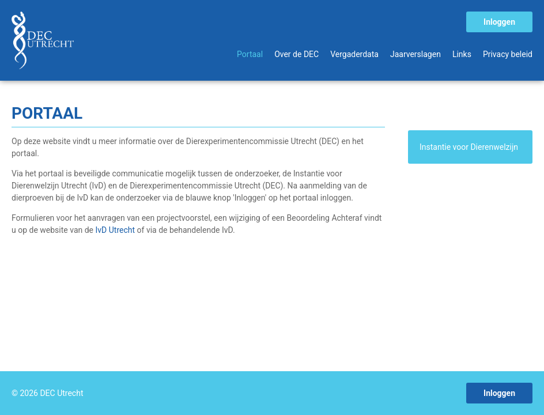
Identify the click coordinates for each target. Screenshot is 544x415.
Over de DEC (296, 54)
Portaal (250, 54)
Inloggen (499, 22)
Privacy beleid (507, 54)
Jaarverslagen (415, 54)
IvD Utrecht (116, 230)
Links (461, 54)
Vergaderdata (354, 54)
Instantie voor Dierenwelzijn (469, 147)
